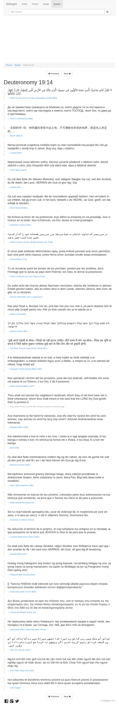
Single (46, 4)
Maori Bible (14, 448)
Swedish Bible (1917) (18, 554)
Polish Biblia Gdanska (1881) (22, 485)
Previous (53, 73)
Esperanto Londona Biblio (20, 225)
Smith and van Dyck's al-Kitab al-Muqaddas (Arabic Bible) (33, 98)
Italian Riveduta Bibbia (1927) (22, 386)
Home (24, 4)
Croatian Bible (16, 153)
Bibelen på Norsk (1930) (20, 465)
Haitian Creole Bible (18, 314)
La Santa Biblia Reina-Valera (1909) (24, 537)
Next (67, 73)
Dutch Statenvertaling (19, 208)
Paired (35, 4)
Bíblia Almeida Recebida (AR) (22, 503)
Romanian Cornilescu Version (22, 520)
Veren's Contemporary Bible (21, 119)
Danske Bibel (15, 187)
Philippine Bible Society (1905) (22, 575)
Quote (17, 65)
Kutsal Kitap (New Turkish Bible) (23, 592)
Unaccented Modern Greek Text (23, 612)
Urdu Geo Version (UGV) (20, 650)
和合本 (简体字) (16, 136)
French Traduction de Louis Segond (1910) (27, 276)
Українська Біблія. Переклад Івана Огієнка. (28, 629)
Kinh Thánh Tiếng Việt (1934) (22, 671)
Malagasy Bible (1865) (19, 427)
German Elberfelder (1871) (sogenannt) (26, 297)
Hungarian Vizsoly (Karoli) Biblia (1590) (26, 369)
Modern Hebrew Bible (19, 331)
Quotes (57, 4)
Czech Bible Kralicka (18, 170)
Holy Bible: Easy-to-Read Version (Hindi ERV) (28, 348)
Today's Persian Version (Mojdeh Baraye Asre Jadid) (31, 242)
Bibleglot (11, 4)
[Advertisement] (59, 40)
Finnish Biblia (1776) (18, 259)
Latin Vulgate (15, 688)
